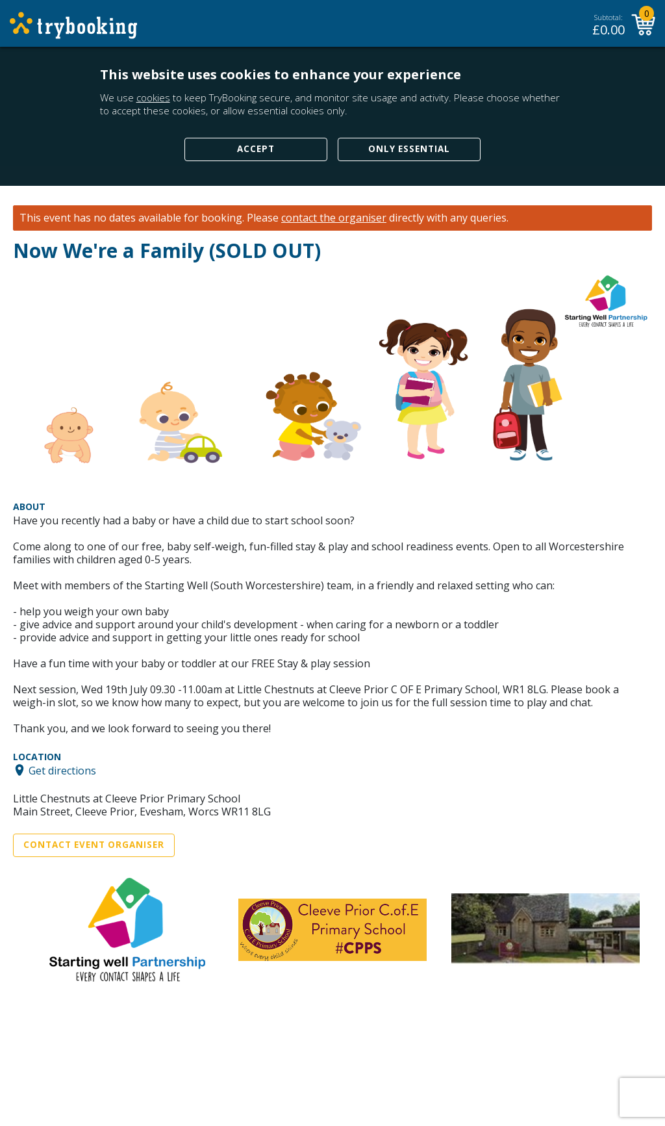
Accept (256, 149)
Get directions (62, 770)
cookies (153, 97)
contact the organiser (333, 218)
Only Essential (409, 149)
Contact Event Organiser (93, 845)
